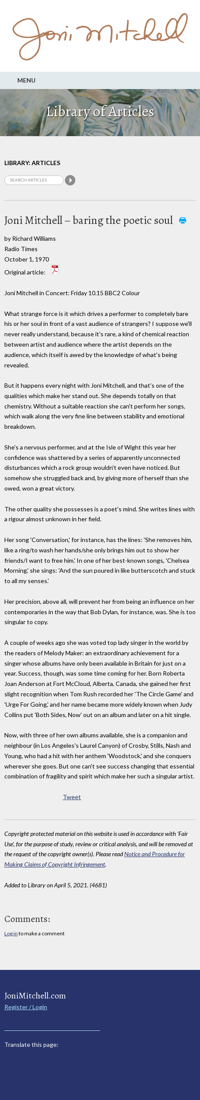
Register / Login (25, 1007)
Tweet (72, 796)
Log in (11, 933)
